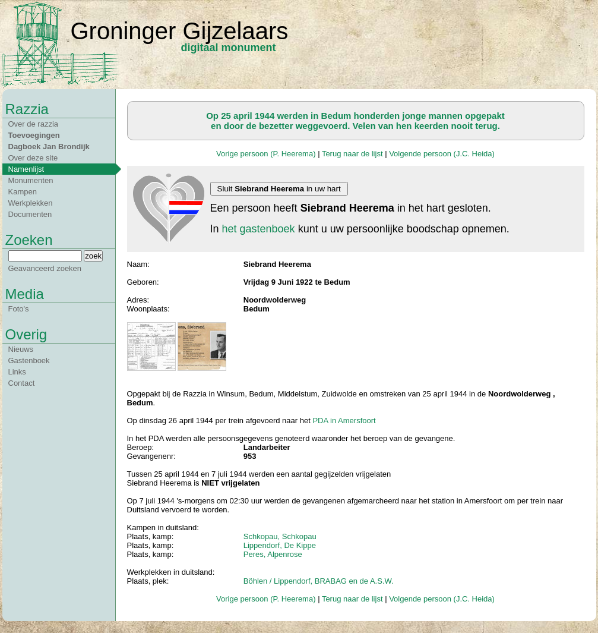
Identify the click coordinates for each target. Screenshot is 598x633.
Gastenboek (29, 360)
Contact (21, 383)
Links (17, 371)
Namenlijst (26, 169)
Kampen (22, 191)
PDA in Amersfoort (343, 420)
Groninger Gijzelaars (180, 31)
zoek (93, 255)
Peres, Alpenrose (272, 554)
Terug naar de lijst (352, 153)
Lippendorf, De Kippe (279, 545)
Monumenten (30, 180)
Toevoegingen (34, 135)
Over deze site (33, 157)
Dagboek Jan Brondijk (49, 146)
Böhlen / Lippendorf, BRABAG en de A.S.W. (318, 581)
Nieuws (21, 349)
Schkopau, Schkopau (280, 536)
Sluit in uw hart (279, 188)
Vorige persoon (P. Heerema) (265, 153)
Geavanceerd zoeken (45, 268)
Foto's (18, 308)
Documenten (30, 214)
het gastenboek (258, 229)
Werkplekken (30, 203)
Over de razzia (33, 123)
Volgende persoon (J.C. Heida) (442, 153)
